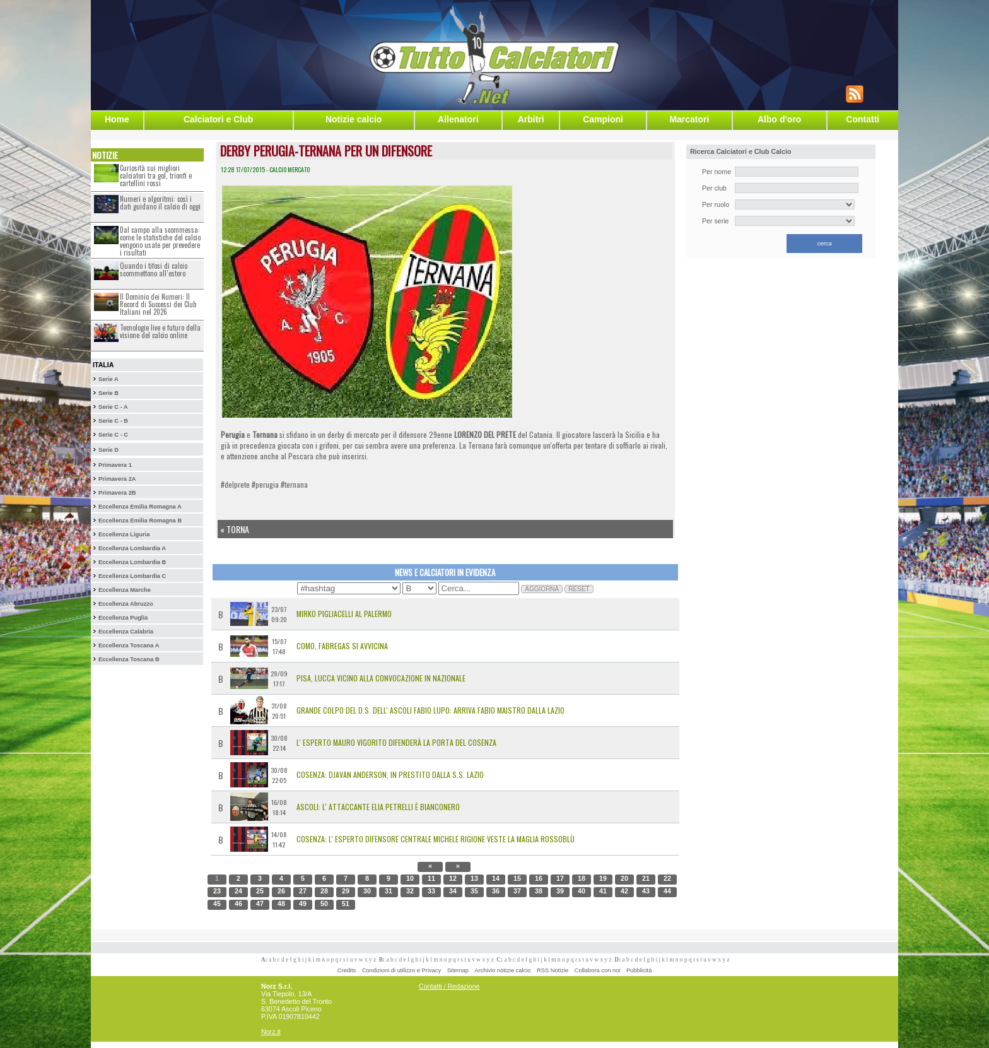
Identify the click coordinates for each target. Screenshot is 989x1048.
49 (303, 903)
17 (560, 878)
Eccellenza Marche (124, 590)
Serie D (108, 450)
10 (410, 878)
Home (117, 119)
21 (646, 878)
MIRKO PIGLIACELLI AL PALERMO (344, 613)
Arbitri (531, 119)
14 (496, 878)
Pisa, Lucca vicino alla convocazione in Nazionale (380, 678)
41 (603, 891)
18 (581, 878)
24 (238, 891)
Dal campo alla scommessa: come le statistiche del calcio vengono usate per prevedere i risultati (160, 241)
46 (238, 903)
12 (453, 878)
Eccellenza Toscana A (128, 645)
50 (324, 903)
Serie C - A (113, 407)
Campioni (603, 119)
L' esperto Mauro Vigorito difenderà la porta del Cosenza (396, 742)
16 (538, 878)
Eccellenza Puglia (123, 618)
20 (624, 878)
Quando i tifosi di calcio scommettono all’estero (153, 269)
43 (646, 891)
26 (281, 891)
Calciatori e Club (218, 119)
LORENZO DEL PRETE (485, 434)
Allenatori (458, 119)
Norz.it (271, 1031)
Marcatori (689, 119)
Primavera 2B (117, 493)
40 (581, 891)
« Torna (234, 529)
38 (538, 891)
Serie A (108, 379)
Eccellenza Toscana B (129, 659)
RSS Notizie (552, 970)
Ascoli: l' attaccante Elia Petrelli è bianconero (378, 806)
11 (431, 878)
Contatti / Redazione (449, 986)
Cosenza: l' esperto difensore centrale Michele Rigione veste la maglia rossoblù (435, 838)
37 (517, 891)
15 (517, 878)
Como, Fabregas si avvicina (342, 645)
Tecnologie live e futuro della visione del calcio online (160, 331)
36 (496, 891)
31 (388, 891)
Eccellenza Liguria (123, 534)
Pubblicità (639, 970)
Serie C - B (113, 421)
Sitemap (458, 970)
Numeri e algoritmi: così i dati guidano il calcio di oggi (160, 202)
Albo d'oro (779, 119)
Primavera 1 (115, 465)
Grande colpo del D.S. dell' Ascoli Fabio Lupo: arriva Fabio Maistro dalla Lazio (430, 710)
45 (217, 903)
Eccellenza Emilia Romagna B (140, 520)
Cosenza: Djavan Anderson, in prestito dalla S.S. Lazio (390, 774)
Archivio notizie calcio (502, 970)
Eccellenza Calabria (125, 631)
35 (474, 891)
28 (324, 891)
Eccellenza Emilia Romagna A (140, 506)
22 (667, 878)
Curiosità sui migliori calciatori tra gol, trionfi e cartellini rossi (156, 175)
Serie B (108, 393)
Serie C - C (113, 435)
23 (217, 891)
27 (303, 891)
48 (281, 903)
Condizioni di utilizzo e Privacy (401, 970)
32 (410, 891)
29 (345, 891)
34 (453, 891)
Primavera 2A (117, 479)
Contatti (862, 119)
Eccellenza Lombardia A (132, 548)
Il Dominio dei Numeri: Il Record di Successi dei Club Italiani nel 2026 (158, 304)
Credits (346, 970)
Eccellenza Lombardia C (132, 576)
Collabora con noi (598, 970)
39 (560, 891)
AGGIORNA (542, 589)
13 (474, 878)
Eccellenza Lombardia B (132, 562)
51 (345, 903)
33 (431, 891)
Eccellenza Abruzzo (125, 604)
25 (260, 891)
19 (603, 878)
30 (367, 891)
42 (624, 891)
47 (260, 903)
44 (667, 891)
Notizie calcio (353, 119)
